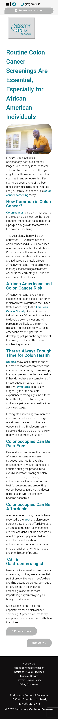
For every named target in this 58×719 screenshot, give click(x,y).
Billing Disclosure (29, 684)
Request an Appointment (29, 10)
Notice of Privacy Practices (29, 672)
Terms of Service (29, 676)
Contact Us (29, 664)
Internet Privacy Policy (29, 680)
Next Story (38, 642)
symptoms (23, 386)
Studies (11, 361)
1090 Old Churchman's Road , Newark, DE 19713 (29, 699)
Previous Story (22, 631)
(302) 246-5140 (30, 4)
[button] (7, 4)
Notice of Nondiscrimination (29, 668)
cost (27, 519)
